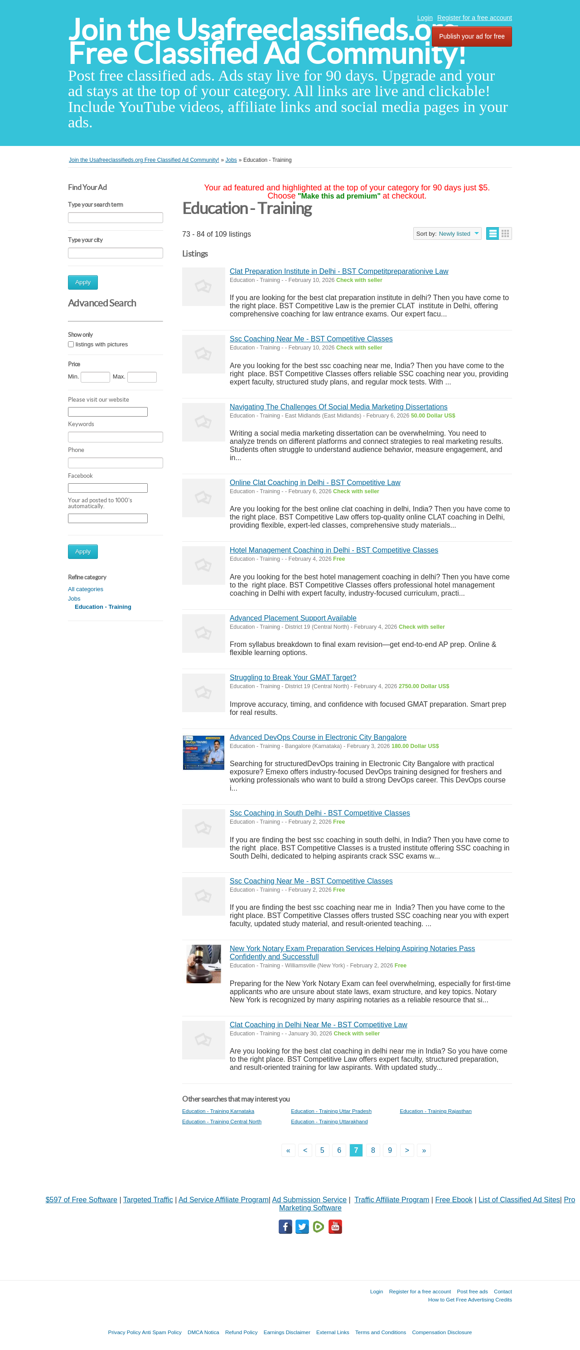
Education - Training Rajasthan (436, 1111)
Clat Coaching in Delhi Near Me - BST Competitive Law (318, 1025)
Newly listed (454, 233)
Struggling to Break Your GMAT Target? (293, 677)
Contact (503, 1291)
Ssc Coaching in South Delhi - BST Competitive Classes (320, 813)
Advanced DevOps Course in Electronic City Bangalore (318, 737)
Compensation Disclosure (442, 1332)
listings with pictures (102, 344)
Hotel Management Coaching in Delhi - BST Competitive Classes (334, 550)
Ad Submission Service (309, 1200)
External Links (332, 1332)
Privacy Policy (124, 1332)
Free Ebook (454, 1200)
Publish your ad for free (472, 36)
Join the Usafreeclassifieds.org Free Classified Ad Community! (267, 41)
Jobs (74, 598)
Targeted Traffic (148, 1200)
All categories (85, 589)
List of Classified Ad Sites (519, 1200)
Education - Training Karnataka (218, 1111)
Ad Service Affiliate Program (224, 1200)
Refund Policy (241, 1332)
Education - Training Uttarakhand (329, 1121)
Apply (83, 282)
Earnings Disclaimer (287, 1332)
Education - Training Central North (221, 1121)
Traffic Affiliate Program (391, 1200)
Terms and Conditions (380, 1332)
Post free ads (472, 1291)
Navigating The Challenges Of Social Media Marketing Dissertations (339, 407)
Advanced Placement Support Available (293, 618)
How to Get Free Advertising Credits (470, 1299)
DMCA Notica (203, 1332)
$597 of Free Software (81, 1200)
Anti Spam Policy (162, 1332)
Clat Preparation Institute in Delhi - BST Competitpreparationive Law (339, 271)
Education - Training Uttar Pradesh (331, 1111)
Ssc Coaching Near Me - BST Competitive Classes (311, 339)
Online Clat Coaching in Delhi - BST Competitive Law (315, 482)
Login (425, 17)
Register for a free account (474, 17)
